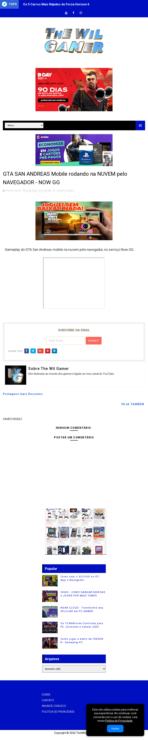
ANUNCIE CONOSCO (54, 705)
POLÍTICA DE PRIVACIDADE (58, 711)
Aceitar (115, 728)
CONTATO (48, 700)
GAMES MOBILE (65, 190)
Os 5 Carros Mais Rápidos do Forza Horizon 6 (56, 4)
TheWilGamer (84, 732)
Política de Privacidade (119, 720)
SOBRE (46, 694)
